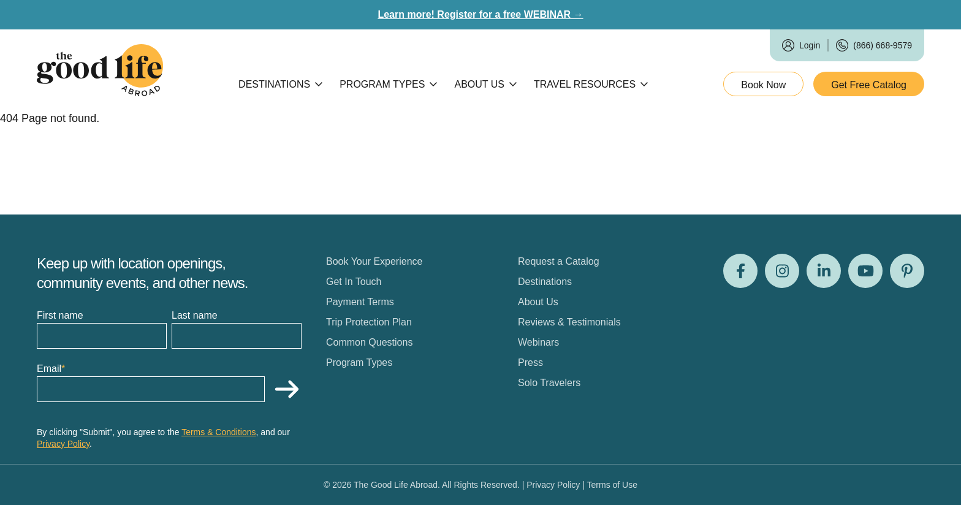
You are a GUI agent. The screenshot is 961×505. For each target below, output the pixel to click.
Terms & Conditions (218, 432)
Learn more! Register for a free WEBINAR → (480, 14)
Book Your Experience (374, 261)
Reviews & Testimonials (569, 322)
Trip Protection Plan (369, 322)
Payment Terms (360, 302)
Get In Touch (353, 281)
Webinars (538, 342)
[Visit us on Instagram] (782, 271)
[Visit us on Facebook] (740, 271)
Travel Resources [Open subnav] (591, 84)
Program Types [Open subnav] (388, 84)
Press (530, 362)
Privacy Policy (63, 444)
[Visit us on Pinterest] (907, 271)
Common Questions (369, 342)
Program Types (359, 362)
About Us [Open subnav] (485, 84)
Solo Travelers (549, 383)
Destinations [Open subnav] (280, 84)
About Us (538, 302)
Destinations (545, 281)
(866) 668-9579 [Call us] (882, 45)
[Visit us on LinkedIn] (824, 271)
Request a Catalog (558, 261)
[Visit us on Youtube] (865, 271)
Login (809, 45)
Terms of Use (612, 485)
